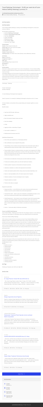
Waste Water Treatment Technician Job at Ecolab (16, 356)
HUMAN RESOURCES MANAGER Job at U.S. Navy (16, 336)
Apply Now (21, 374)
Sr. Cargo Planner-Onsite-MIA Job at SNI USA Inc (16, 278)
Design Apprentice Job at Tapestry (13, 297)
